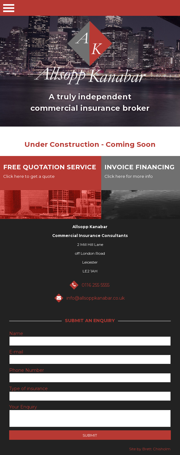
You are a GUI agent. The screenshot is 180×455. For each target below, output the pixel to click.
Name (16, 333)
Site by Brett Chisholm (150, 448)
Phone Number (26, 370)
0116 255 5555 (95, 285)
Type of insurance (28, 388)
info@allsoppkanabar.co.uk (95, 298)
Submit (90, 435)
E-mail (16, 352)
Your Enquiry (23, 407)
